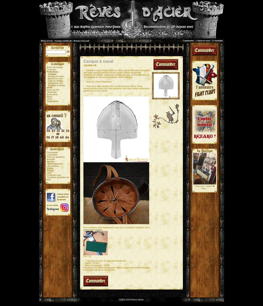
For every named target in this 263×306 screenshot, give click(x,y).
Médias (50, 168)
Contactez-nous (203, 40)
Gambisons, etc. (55, 83)
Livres (49, 99)
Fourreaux (51, 69)
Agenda (50, 161)
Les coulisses (53, 166)
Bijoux (49, 97)
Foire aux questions (56, 157)
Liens (49, 173)
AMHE (50, 88)
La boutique (217, 40)
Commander (188, 40)
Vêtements (52, 92)
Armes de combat (55, 67)
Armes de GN (53, 90)
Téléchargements (54, 164)
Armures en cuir (55, 79)
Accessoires (52, 94)
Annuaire (51, 159)
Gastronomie (53, 101)
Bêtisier (50, 170)
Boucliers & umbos (56, 85)
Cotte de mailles (55, 81)
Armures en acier (55, 76)
